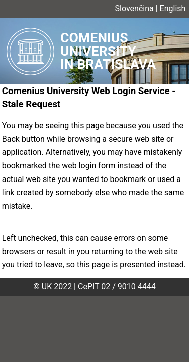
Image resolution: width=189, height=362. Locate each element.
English (173, 8)
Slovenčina (134, 8)
